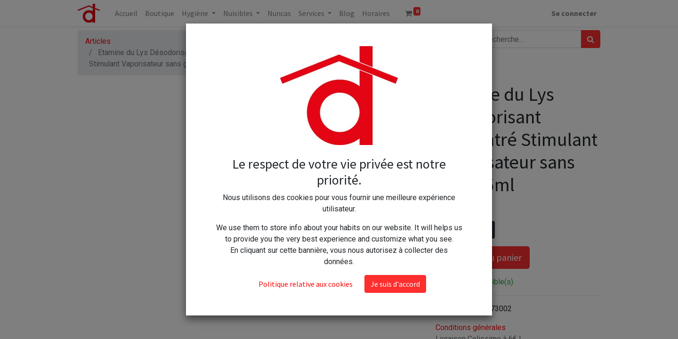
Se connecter (574, 13)
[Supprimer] (445, 230)
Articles (98, 41)
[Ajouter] (485, 230)
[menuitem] (126, 13)
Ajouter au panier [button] (483, 257)
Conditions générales (471, 327)
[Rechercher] (590, 39)
